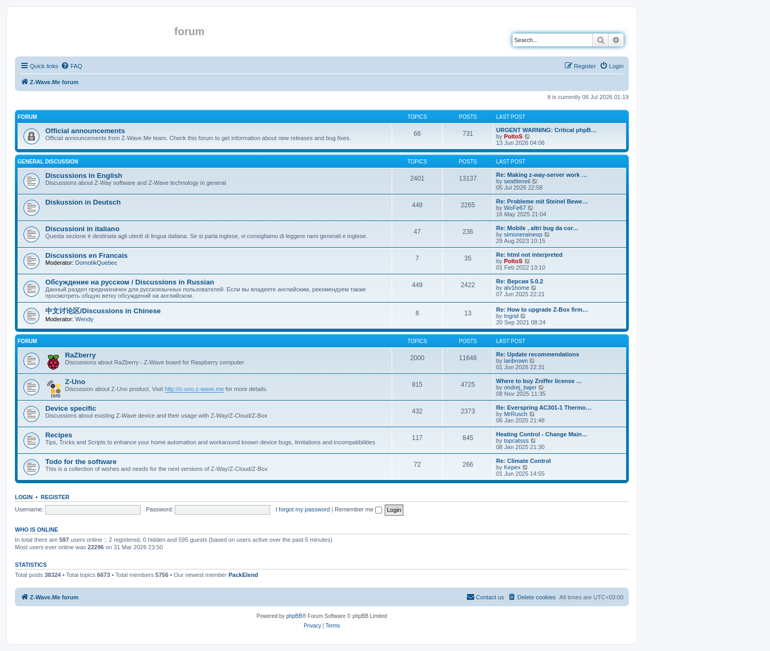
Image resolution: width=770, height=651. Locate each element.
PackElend (243, 575)
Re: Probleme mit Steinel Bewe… (542, 201)
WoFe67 (515, 208)
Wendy (84, 319)
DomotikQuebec (96, 262)
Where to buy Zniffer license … (539, 381)
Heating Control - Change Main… (542, 434)
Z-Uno (75, 382)
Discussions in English (83, 176)
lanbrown (516, 360)
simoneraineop (523, 234)
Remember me (358, 509)
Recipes (58, 435)
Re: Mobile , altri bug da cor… (537, 228)
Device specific (70, 408)
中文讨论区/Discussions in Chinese (103, 311)
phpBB (294, 616)
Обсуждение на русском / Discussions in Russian (129, 282)
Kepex (512, 467)
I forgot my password (302, 509)
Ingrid (511, 316)
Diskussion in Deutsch (82, 202)
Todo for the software (81, 462)
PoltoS (513, 136)
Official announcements (85, 131)
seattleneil (517, 181)
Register (55, 497)
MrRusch (516, 414)
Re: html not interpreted (529, 254)
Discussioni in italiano (82, 229)
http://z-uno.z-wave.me (194, 389)
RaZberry (80, 355)
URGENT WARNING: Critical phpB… (546, 130)
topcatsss (516, 440)
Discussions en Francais (86, 255)
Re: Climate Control (523, 461)
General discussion (48, 162)
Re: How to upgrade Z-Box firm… (542, 309)
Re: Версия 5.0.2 (519, 281)
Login (24, 497)
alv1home (517, 287)
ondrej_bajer (520, 387)
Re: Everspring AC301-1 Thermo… (543, 407)
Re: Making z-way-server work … (541, 175)
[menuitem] (71, 66)
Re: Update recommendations (537, 354)
